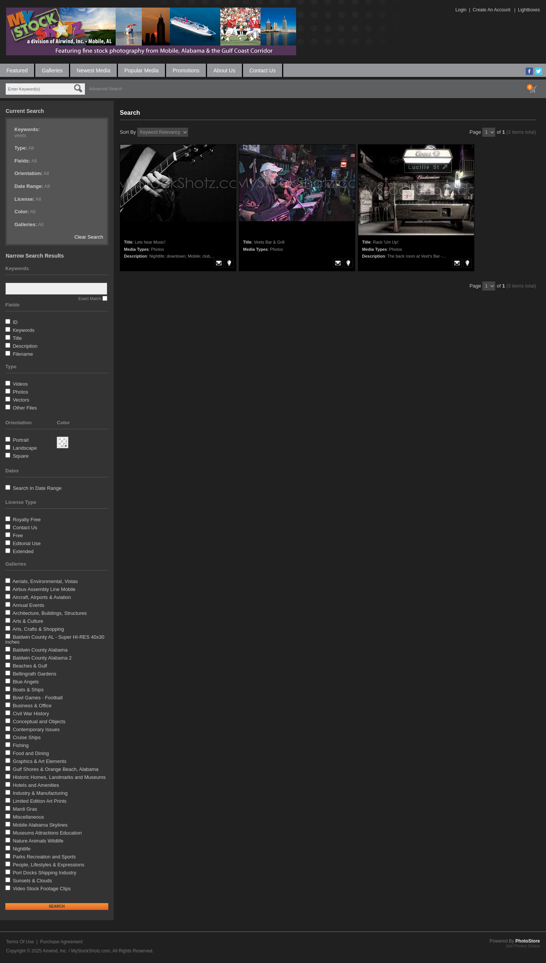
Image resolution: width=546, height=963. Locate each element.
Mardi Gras (25, 809)
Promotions (186, 70)
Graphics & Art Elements (40, 761)
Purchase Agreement (61, 941)
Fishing (21, 745)
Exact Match (89, 298)
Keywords (24, 330)
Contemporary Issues (36, 729)
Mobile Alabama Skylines (40, 825)
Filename (23, 354)
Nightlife (22, 849)
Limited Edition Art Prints (40, 801)
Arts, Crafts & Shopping (38, 629)
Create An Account (491, 10)
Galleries (52, 70)
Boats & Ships (28, 690)
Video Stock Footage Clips (42, 888)
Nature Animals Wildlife (38, 841)
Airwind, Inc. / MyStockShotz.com (76, 951)
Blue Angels (26, 682)
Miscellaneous (28, 817)
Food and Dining (31, 753)
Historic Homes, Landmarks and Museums (59, 777)
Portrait (21, 440)
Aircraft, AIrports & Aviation (42, 597)
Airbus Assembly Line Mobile (44, 589)
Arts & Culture (28, 621)
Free (18, 535)
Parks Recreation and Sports (44, 857)
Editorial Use (27, 543)
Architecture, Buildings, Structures (50, 613)
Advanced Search (105, 88)
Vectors (21, 400)
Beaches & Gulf (30, 666)
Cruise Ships (27, 737)
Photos (20, 392)
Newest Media (93, 70)
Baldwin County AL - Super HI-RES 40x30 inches (54, 639)
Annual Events (28, 605)
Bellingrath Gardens (34, 674)
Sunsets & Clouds (32, 880)
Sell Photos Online (523, 946)
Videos (20, 384)
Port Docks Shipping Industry (45, 872)
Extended (23, 551)
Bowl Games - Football (38, 697)
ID (15, 322)
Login (460, 10)
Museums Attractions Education (47, 833)
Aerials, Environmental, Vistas (45, 581)
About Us (224, 70)
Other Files (25, 408)
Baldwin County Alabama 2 (42, 658)
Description (25, 346)
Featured (17, 70)
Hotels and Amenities (36, 785)
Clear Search (88, 237)
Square (21, 456)
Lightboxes (529, 10)
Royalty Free (27, 519)
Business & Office (32, 705)
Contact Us (262, 70)
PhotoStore (527, 941)
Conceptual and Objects (39, 721)
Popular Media (141, 70)
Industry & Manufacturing (40, 793)
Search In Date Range (37, 488)
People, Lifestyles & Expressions (49, 865)
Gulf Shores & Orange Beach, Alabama (56, 769)
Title (17, 338)
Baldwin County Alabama (40, 650)
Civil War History (31, 713)
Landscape (25, 448)
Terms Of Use (20, 941)
